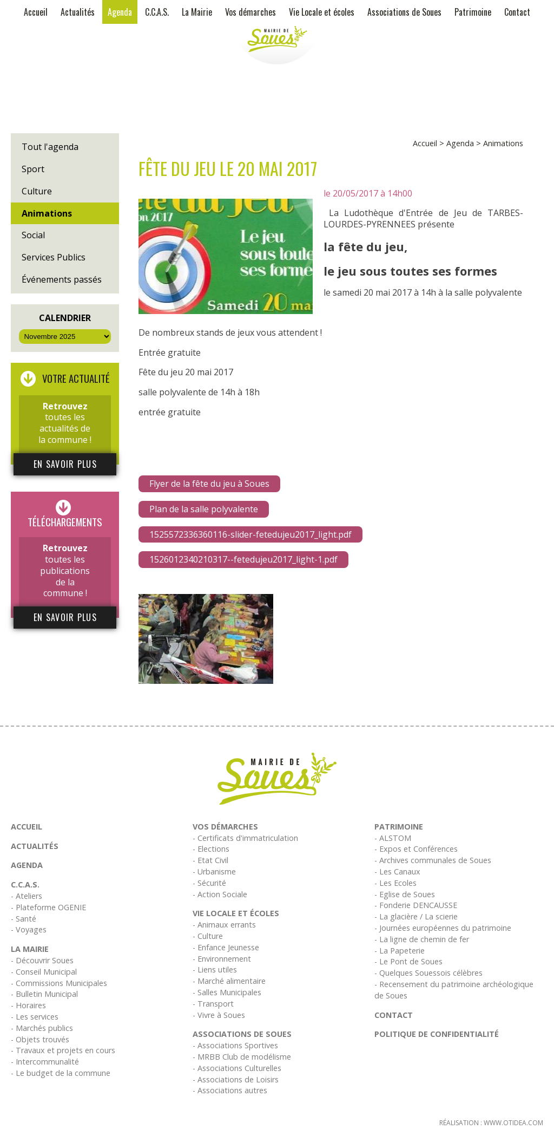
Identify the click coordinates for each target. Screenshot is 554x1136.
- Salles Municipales (227, 992)
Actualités (78, 11)
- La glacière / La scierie (416, 916)
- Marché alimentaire (229, 981)
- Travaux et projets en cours (63, 1050)
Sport (33, 169)
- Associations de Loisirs (236, 1079)
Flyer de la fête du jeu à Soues (209, 483)
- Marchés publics (42, 1028)
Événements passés (62, 279)
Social (33, 235)
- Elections (211, 849)
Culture (37, 191)
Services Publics (53, 257)
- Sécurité (209, 883)
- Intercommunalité (45, 1061)
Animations (47, 213)
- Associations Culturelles (237, 1068)
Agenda (120, 11)
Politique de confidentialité (436, 1034)
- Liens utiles (215, 969)
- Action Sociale (220, 894)
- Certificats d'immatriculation (245, 838)
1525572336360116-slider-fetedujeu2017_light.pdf (250, 534)
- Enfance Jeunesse (226, 947)
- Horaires (28, 1005)
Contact (517, 11)
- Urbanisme (214, 871)
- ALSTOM (392, 838)
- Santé (23, 918)
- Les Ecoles (395, 883)
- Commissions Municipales (59, 983)
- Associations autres (230, 1090)
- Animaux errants (224, 924)
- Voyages (29, 929)
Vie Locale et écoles (321, 11)
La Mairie (197, 11)
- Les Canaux (397, 871)
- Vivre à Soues (219, 1015)
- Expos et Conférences (416, 849)
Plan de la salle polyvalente (203, 509)
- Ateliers (26, 896)
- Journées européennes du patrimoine (442, 928)
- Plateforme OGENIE (48, 907)
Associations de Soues (404, 11)
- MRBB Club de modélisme (242, 1057)
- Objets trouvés (40, 1039)
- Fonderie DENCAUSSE (415, 905)
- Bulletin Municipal (44, 994)
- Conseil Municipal (44, 972)
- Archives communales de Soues (432, 860)
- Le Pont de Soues (408, 961)
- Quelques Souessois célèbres (428, 973)
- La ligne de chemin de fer (421, 939)
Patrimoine (472, 11)
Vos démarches (250, 11)
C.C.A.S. (157, 11)
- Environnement (222, 959)
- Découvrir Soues (42, 960)
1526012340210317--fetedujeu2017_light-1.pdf (243, 559)
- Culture (208, 936)
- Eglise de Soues (404, 894)
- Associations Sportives (235, 1045)
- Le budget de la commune (60, 1073)
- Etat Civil (210, 860)
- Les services (34, 1016)
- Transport (213, 1003)
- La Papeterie (399, 950)
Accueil (36, 11)
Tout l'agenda (50, 147)
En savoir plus (65, 464)
